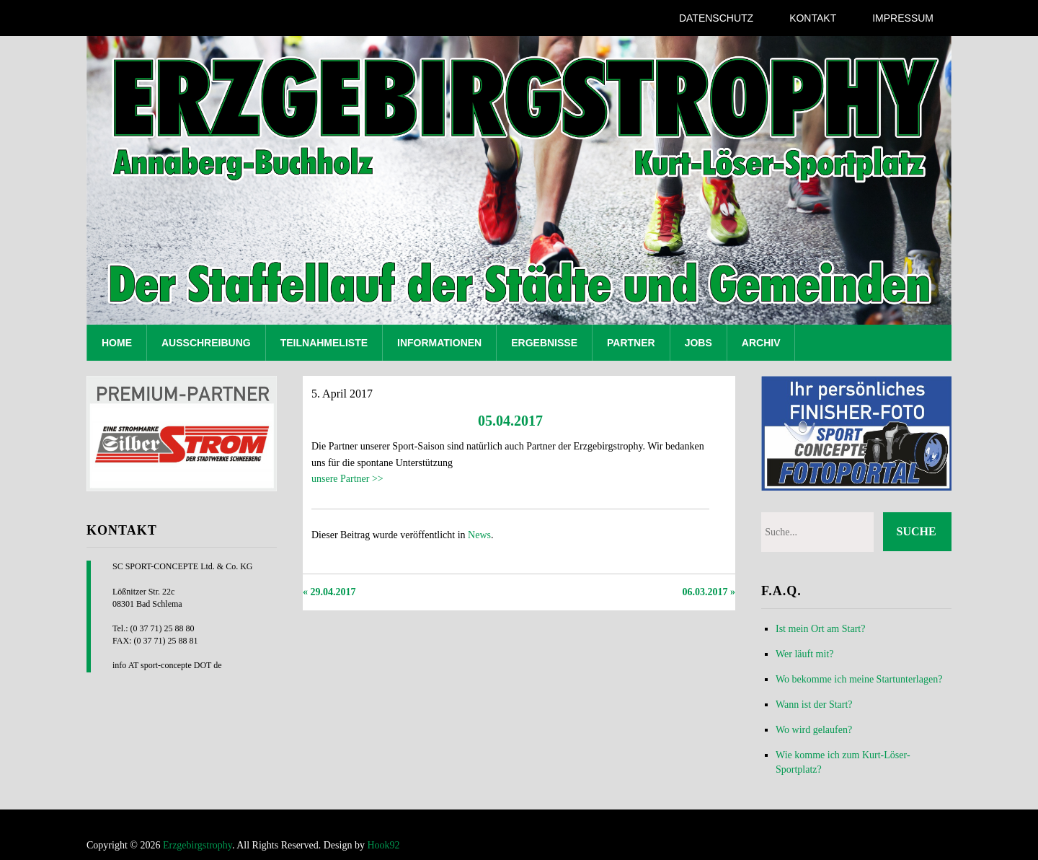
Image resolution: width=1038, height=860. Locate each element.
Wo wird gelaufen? (814, 729)
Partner (631, 342)
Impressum (902, 18)
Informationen (439, 342)
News (479, 535)
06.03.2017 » (709, 592)
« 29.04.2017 (329, 592)
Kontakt (812, 18)
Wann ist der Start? (814, 704)
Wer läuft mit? (805, 654)
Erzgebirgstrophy (197, 845)
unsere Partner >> (347, 478)
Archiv (761, 342)
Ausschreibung (206, 342)
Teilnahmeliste (324, 342)
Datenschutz (716, 18)
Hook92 (383, 845)
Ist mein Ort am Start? (820, 628)
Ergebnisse (544, 342)
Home (117, 342)
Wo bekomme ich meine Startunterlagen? (859, 679)
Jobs (698, 342)
